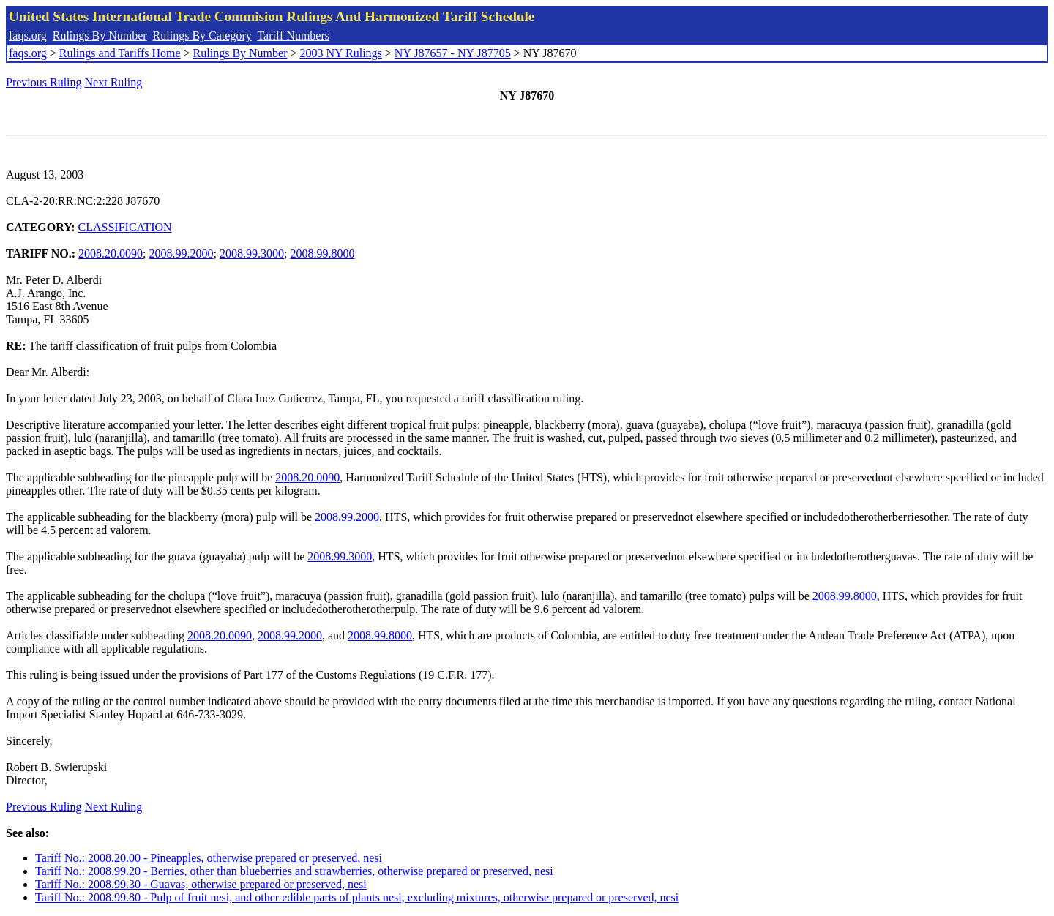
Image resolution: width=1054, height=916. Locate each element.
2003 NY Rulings (341, 53)
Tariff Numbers (293, 35)
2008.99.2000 (181, 253)
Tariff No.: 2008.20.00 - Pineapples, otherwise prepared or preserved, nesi (208, 858)
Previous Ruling (44, 82)
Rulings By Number (100, 35)
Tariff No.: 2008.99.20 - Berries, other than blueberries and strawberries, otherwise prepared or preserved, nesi (294, 871)
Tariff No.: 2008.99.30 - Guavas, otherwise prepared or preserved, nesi (201, 884)
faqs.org (28, 35)
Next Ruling (114, 82)
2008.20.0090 (110, 253)
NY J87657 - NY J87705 (453, 53)
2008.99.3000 (252, 253)
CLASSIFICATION (125, 227)
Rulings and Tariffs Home (120, 53)
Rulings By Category (202, 35)
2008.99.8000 (322, 253)
